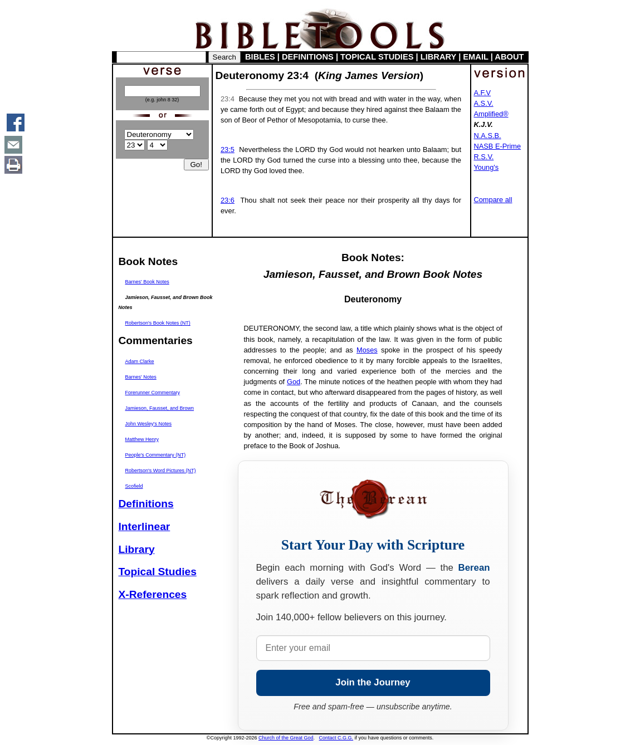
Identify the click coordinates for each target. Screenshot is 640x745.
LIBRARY (438, 56)
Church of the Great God (286, 738)
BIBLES (260, 56)
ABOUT (509, 56)
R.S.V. (484, 157)
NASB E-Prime (497, 146)
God (293, 382)
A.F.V (482, 93)
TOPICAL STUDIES (376, 56)
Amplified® (491, 114)
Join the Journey (372, 682)
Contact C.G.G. (336, 738)
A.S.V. (484, 103)
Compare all (493, 199)
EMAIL (475, 56)
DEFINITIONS (308, 56)
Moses (367, 350)
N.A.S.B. (487, 135)
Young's (486, 167)
